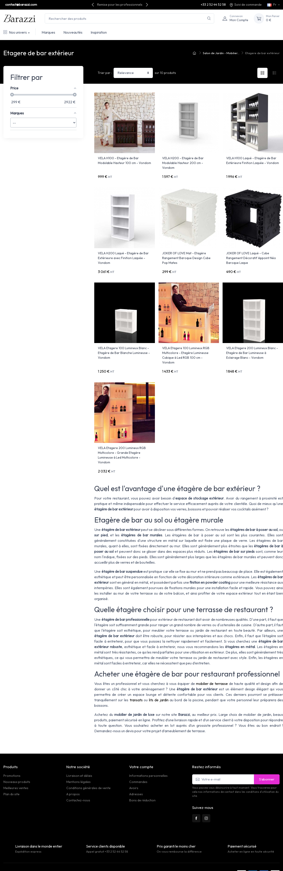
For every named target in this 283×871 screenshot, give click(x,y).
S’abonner (266, 767)
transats (136, 688)
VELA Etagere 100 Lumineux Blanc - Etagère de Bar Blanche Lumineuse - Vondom (124, 347)
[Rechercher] (209, 18)
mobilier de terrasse (212, 672)
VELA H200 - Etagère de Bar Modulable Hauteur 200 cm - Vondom (183, 163)
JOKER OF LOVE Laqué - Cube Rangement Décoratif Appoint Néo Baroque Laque (251, 255)
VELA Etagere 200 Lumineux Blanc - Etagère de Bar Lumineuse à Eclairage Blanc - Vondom (252, 347)
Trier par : (105, 73)
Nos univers (15, 32)
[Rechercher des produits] (129, 18)
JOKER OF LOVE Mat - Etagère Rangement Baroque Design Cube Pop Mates (186, 255)
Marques (48, 32)
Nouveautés (72, 32)
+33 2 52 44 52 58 (213, 5)
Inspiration (99, 32)
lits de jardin (159, 688)
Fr (272, 5)
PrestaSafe (56, 862)
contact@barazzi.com (21, 5)
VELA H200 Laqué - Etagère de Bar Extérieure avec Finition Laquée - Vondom (123, 255)
